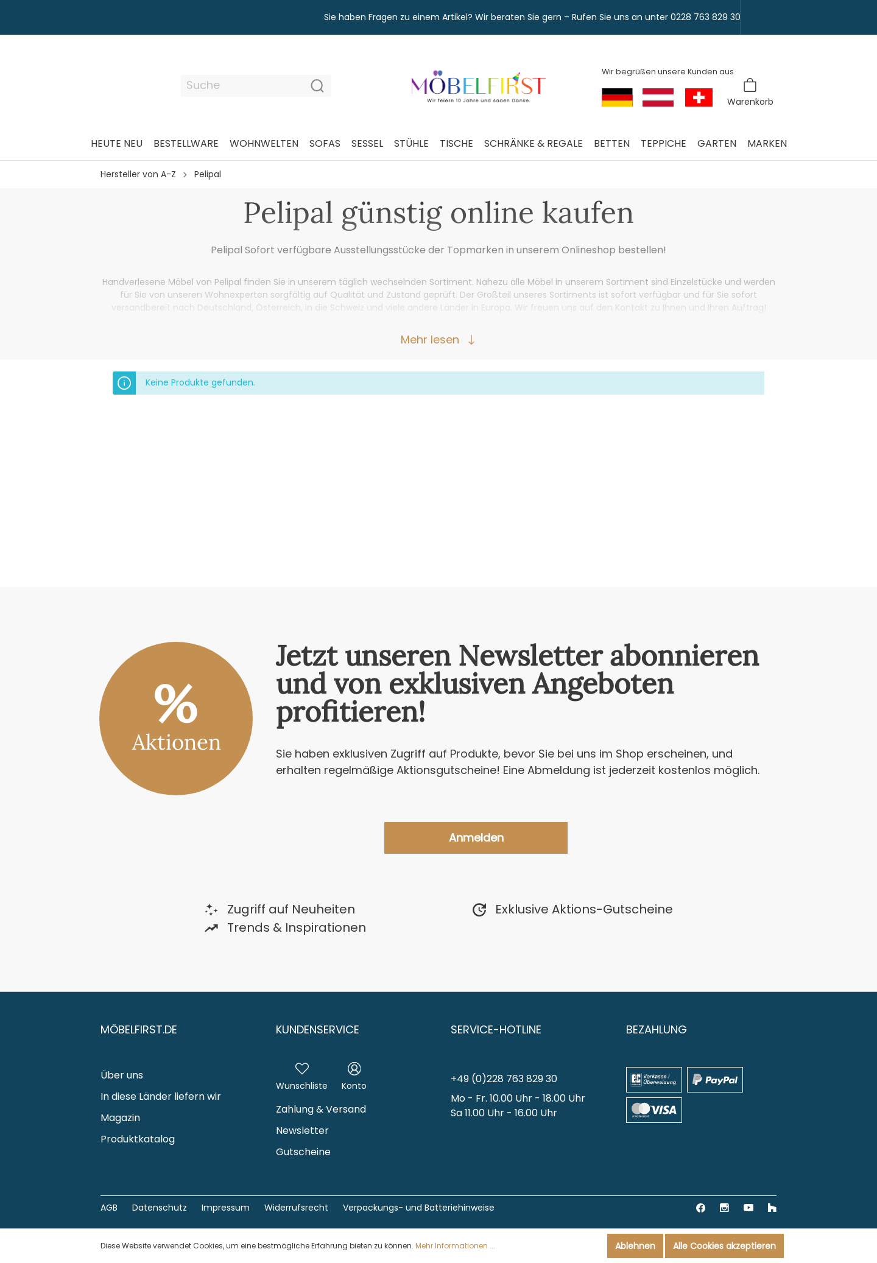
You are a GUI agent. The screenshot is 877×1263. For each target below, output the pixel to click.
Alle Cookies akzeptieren (724, 1246)
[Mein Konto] (354, 1074)
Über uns (121, 1075)
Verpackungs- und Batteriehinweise (419, 1207)
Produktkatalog (137, 1139)
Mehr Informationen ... (455, 1245)
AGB (109, 1207)
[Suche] (243, 86)
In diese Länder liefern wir (160, 1096)
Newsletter (302, 1131)
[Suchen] (317, 86)
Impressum (226, 1207)
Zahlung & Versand (321, 1109)
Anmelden (476, 837)
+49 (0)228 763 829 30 (504, 1079)
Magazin (120, 1118)
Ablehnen (635, 1246)
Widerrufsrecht (296, 1207)
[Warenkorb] (750, 92)
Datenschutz (159, 1207)
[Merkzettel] (301, 1074)
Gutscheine (303, 1152)
